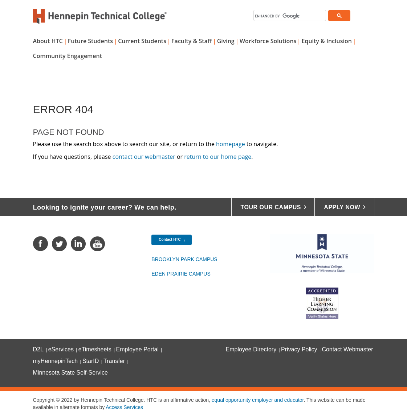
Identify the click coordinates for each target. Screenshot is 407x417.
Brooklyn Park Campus (184, 259)
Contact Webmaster (347, 349)
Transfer (114, 361)
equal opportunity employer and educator (258, 400)
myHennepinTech (55, 361)
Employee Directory (251, 349)
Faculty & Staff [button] (191, 41)
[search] (289, 16)
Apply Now (342, 207)
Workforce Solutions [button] (268, 41)
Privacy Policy (299, 349)
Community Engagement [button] (67, 56)
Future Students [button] (90, 41)
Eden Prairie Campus (181, 274)
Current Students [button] (142, 41)
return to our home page (217, 157)
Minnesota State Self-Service (70, 372)
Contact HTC (170, 239)
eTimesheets (94, 349)
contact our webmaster (144, 157)
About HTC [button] (48, 41)
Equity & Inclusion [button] (326, 41)
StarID (90, 361)
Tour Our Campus (271, 207)
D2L (38, 349)
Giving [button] (226, 41)
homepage (230, 144)
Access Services (124, 407)
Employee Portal (137, 349)
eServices (61, 349)
